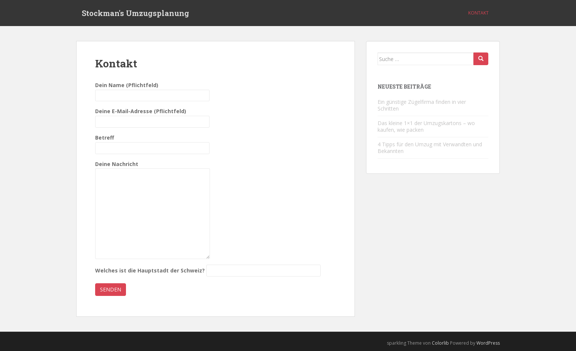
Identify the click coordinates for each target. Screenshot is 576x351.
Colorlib (440, 343)
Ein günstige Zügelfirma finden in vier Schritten (422, 105)
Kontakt (478, 13)
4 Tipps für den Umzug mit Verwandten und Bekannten (430, 147)
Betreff (152, 142)
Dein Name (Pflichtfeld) (152, 90)
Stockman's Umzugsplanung (135, 13)
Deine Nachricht (152, 168)
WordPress (488, 343)
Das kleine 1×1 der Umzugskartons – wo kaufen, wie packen (426, 126)
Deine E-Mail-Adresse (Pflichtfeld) (152, 116)
